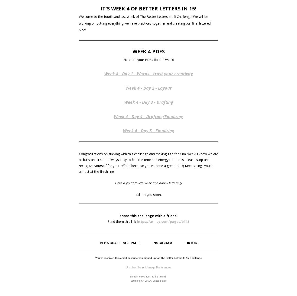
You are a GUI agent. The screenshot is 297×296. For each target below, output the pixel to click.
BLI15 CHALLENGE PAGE (120, 243)
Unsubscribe (133, 267)
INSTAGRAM (162, 243)
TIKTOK (191, 243)
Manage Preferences (158, 267)
